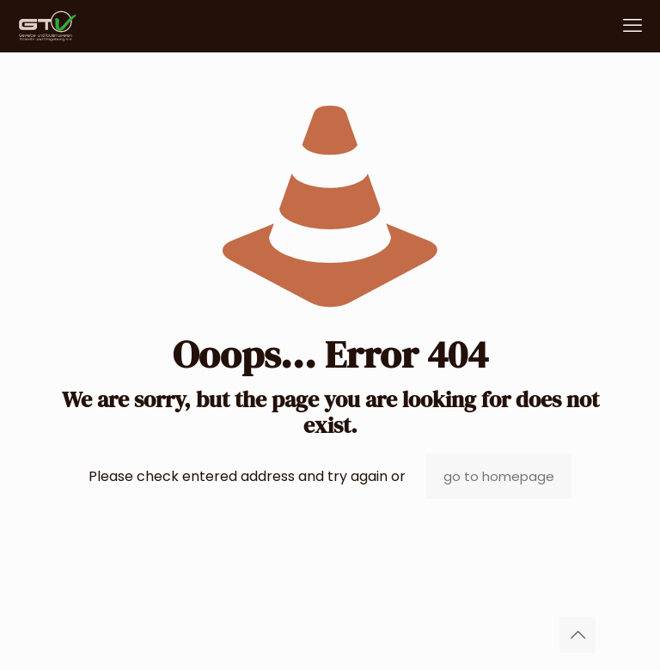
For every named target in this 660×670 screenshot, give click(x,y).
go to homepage (498, 476)
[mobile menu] (632, 25)
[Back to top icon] (577, 635)
